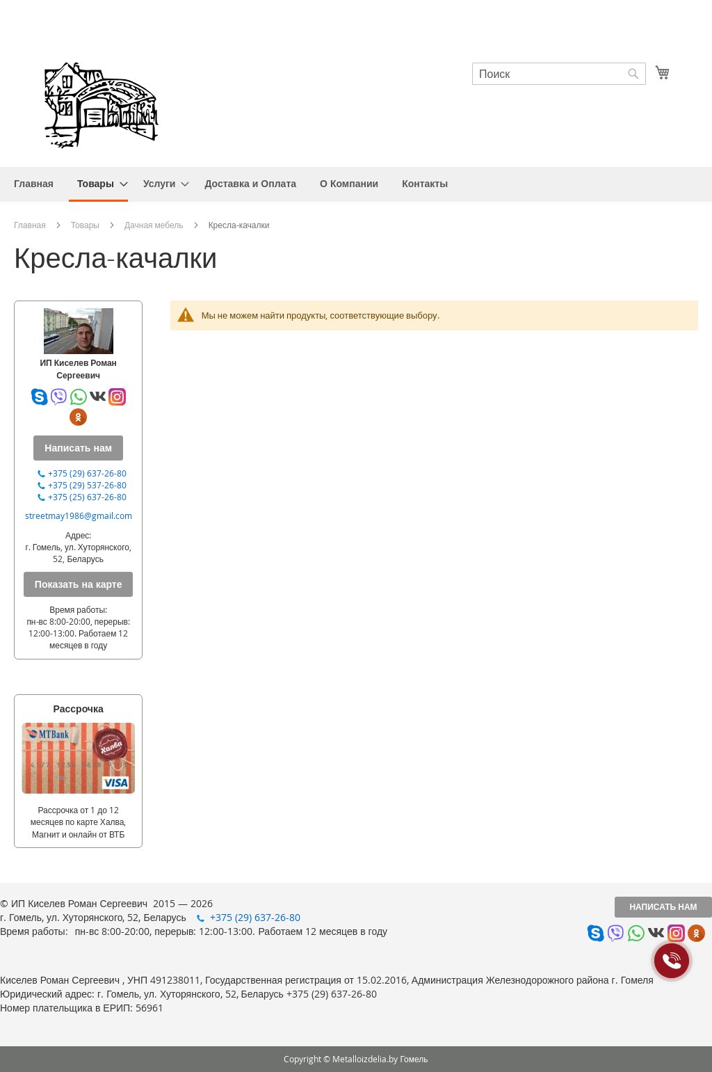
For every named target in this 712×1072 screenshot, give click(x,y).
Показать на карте (78, 584)
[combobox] (559, 74)
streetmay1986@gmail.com (78, 515)
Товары (85, 224)
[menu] (356, 184)
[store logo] (101, 103)
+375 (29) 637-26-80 (87, 473)
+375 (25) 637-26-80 (87, 496)
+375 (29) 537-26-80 (87, 484)
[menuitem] (34, 183)
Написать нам (663, 907)
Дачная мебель (154, 224)
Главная (30, 224)
